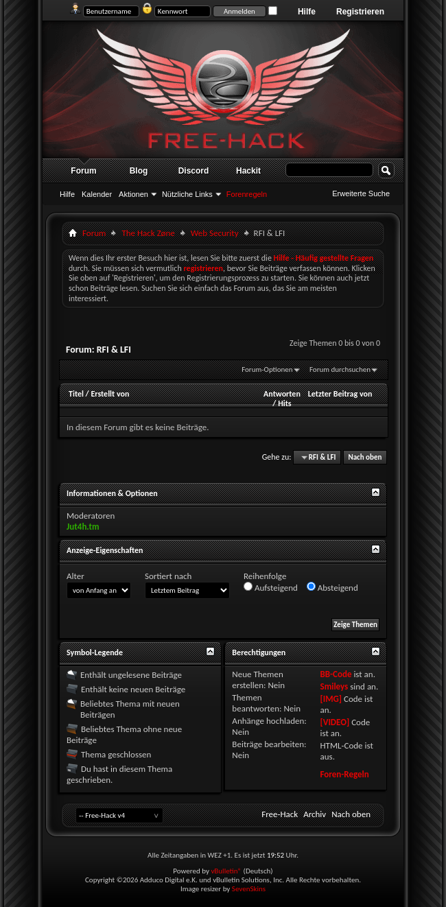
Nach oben (365, 457)
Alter (75, 576)
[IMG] (331, 699)
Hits (284, 403)
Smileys (334, 686)
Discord (193, 171)
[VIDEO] (334, 722)
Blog (139, 171)
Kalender (97, 194)
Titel (76, 394)
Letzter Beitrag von (340, 394)
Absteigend (332, 587)
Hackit (248, 171)
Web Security (215, 233)
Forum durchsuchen (340, 369)
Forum (83, 171)
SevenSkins (249, 888)
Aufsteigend (271, 587)
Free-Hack (279, 814)
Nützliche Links (187, 194)
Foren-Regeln (344, 774)
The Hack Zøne (147, 233)
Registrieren (360, 11)
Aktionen (133, 194)
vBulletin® (226, 871)
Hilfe (307, 11)
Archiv (314, 814)
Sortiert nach (168, 576)
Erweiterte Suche (361, 193)
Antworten (282, 394)
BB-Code (335, 674)
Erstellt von (110, 394)
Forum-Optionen (267, 369)
